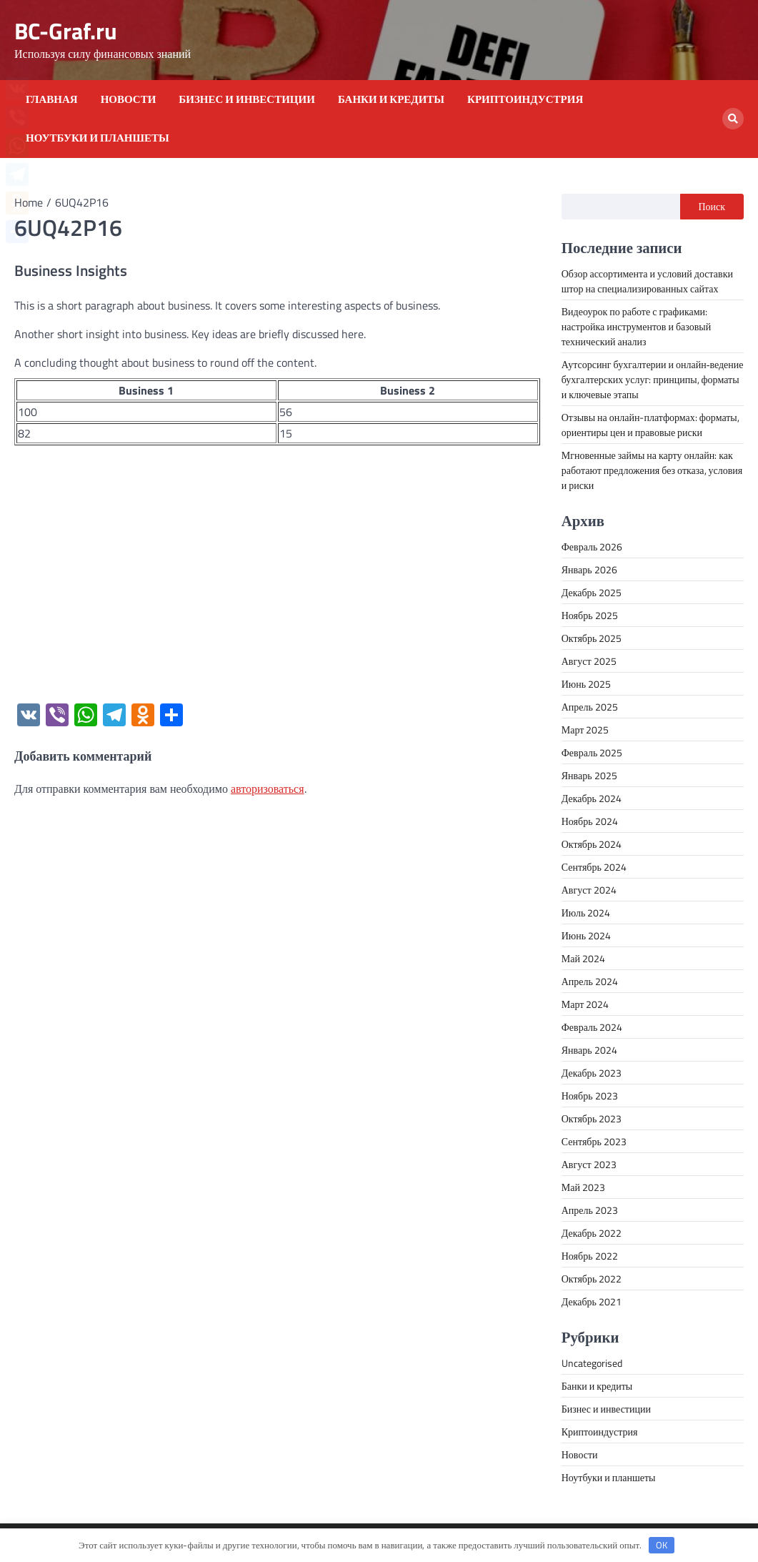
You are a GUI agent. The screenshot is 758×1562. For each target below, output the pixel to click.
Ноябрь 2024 (590, 821)
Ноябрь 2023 (590, 1095)
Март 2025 (585, 729)
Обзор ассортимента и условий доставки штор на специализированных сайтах (647, 281)
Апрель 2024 (590, 981)
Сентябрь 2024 (594, 866)
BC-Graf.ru (65, 31)
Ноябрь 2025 (590, 615)
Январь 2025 (589, 775)
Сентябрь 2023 (594, 1141)
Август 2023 (589, 1164)
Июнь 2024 (586, 935)
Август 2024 (589, 889)
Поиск (712, 206)
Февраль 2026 (592, 546)
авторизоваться (267, 788)
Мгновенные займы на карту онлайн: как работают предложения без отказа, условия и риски (652, 470)
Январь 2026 (589, 569)
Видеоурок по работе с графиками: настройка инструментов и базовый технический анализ (637, 326)
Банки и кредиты (391, 99)
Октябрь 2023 (592, 1118)
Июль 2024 (586, 912)
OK (661, 1545)
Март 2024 (585, 1004)
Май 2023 (583, 1187)
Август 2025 (589, 660)
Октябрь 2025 (592, 638)
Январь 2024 (589, 1049)
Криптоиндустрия (525, 99)
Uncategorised (592, 1362)
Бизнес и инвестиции (247, 99)
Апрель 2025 (590, 706)
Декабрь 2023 (592, 1072)
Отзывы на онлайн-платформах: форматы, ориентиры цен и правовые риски (650, 425)
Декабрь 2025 (592, 592)
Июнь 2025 (586, 683)
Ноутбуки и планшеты (97, 138)
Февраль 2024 (592, 1026)
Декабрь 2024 (592, 798)
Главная (52, 99)
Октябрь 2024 (592, 843)
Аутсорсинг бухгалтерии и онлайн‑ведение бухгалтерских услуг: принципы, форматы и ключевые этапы (653, 379)
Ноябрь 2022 (590, 1255)
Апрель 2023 (590, 1209)
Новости (128, 99)
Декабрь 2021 (592, 1301)
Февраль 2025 (592, 752)
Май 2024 (583, 958)
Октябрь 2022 (592, 1278)
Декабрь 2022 (592, 1232)
